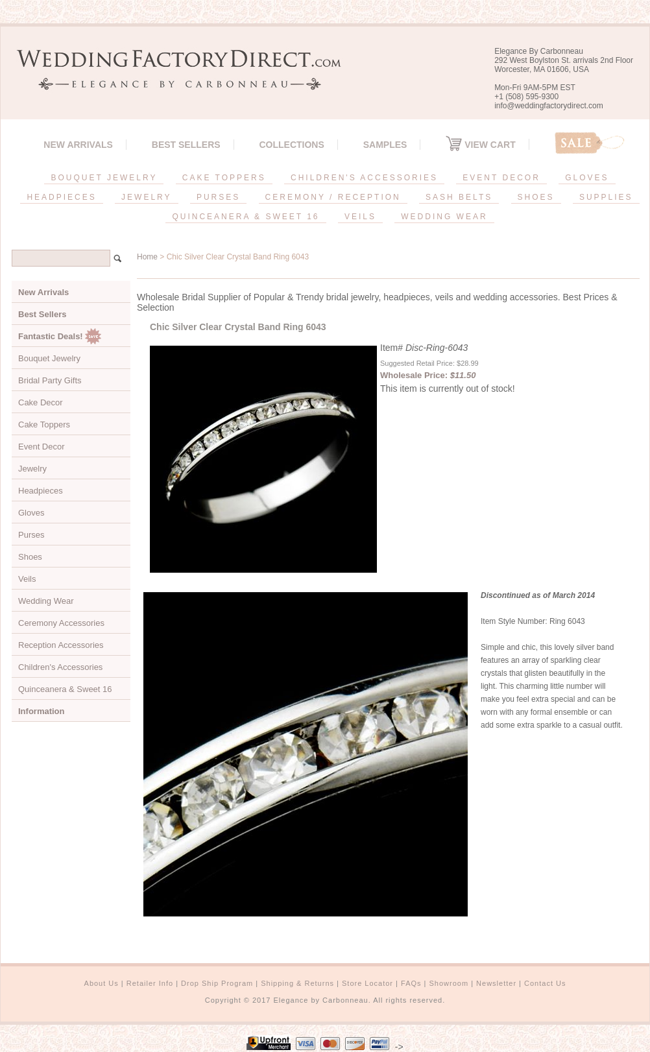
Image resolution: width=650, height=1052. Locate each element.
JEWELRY (146, 197)
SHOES (536, 197)
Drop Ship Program (217, 983)
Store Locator (367, 983)
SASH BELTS (459, 197)
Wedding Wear (46, 601)
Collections (291, 144)
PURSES (218, 197)
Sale (590, 143)
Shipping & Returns (297, 983)
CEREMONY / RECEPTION (333, 197)
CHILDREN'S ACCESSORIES (364, 177)
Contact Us (545, 983)
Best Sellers (186, 144)
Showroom (449, 983)
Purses (31, 535)
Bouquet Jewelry (49, 358)
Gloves (31, 513)
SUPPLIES (606, 197)
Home (147, 256)
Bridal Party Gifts (50, 380)
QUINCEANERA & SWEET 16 (245, 216)
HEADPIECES (61, 197)
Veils (27, 579)
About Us (101, 983)
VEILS (360, 216)
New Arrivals (78, 144)
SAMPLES (385, 144)
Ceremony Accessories (61, 623)
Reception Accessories (61, 645)
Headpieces (40, 491)
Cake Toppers (44, 424)
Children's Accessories (60, 667)
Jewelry (32, 468)
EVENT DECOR (501, 177)
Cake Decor (40, 402)
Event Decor (41, 446)
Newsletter (496, 983)
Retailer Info (149, 983)
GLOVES (586, 177)
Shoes (30, 557)
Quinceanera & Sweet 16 (65, 689)
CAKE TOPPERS (224, 177)
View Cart (480, 144)
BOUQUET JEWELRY (104, 177)
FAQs (411, 983)
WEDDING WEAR (444, 216)
